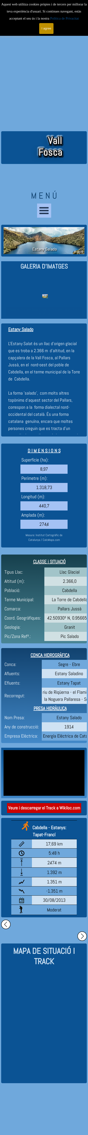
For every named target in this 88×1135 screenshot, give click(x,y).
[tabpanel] (44, 266)
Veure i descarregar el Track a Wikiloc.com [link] (44, 808)
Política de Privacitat (64, 18)
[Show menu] (44, 211)
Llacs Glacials (5, 36)
